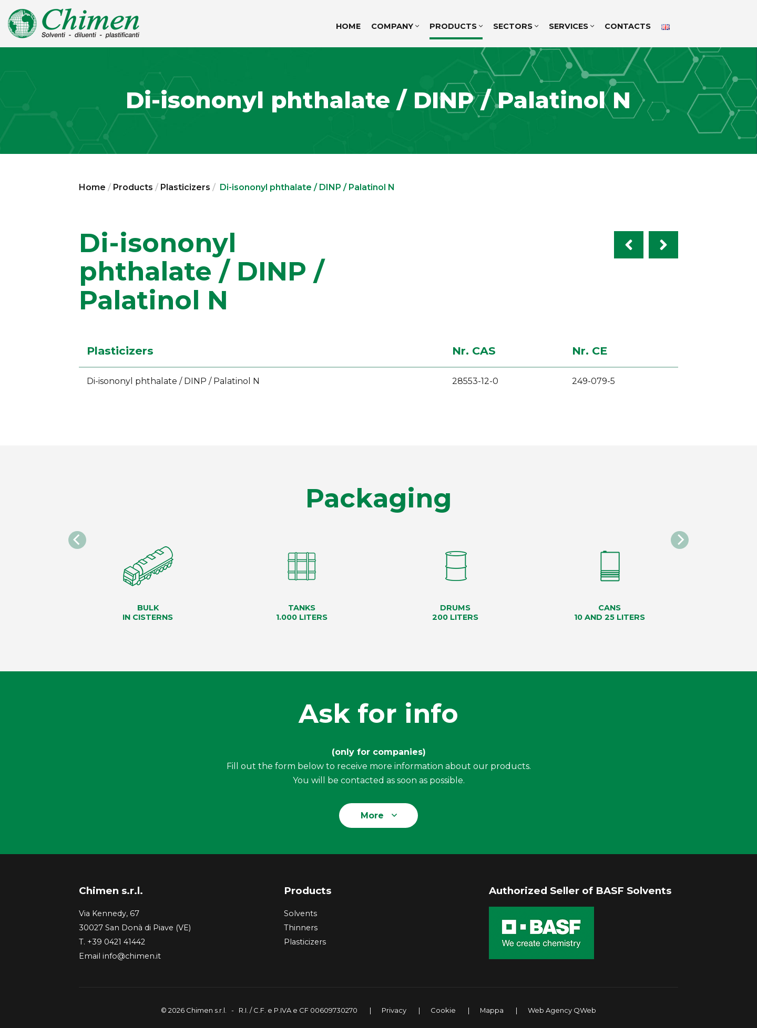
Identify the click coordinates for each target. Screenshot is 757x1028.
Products (456, 26)
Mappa (492, 1010)
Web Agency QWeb (562, 1010)
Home (92, 187)
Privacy (394, 1010)
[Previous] (77, 540)
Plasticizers (185, 187)
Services (571, 26)
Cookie (443, 1010)
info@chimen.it (132, 956)
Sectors (515, 26)
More (379, 816)
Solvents (300, 913)
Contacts (628, 26)
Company (395, 26)
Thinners (301, 927)
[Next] (680, 540)
